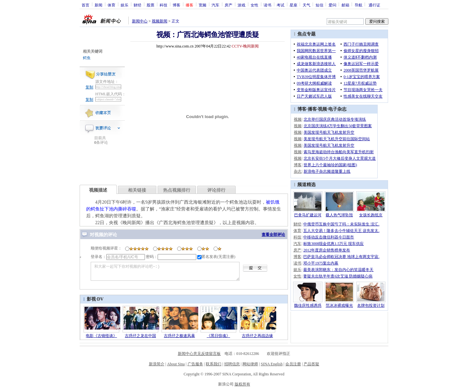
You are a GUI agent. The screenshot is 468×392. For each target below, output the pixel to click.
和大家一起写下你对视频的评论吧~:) (165, 271)
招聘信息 (232, 364)
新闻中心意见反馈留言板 (199, 353)
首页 (85, 5)
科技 (163, 5)
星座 (293, 5)
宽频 (202, 5)
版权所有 (242, 384)
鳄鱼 (87, 58)
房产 (228, 5)
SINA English (271, 364)
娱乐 (124, 5)
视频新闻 (159, 21)
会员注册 (293, 364)
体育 (111, 5)
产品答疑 (311, 364)
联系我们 (213, 364)
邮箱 (345, 5)
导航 (358, 5)
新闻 (98, 5)
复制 (89, 87)
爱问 (332, 5)
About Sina (176, 364)
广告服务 (195, 364)
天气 (306, 5)
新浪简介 (156, 364)
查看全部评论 (273, 234)
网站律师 (250, 364)
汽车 (215, 5)
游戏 (241, 5)
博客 (176, 5)
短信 (319, 5)
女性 (254, 5)
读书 (267, 5)
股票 (150, 5)
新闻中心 (140, 21)
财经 (137, 5)
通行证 (374, 5)
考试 (280, 5)
